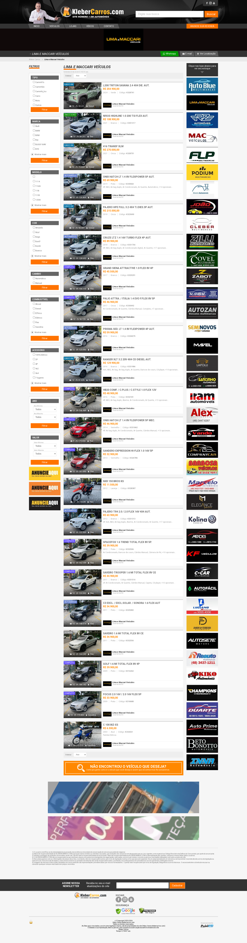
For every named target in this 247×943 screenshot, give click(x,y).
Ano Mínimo (38, 406)
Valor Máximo (39, 450)
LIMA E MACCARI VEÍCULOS (49, 54)
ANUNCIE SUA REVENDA (202, 26)
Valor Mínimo (38, 442)
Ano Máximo (38, 414)
